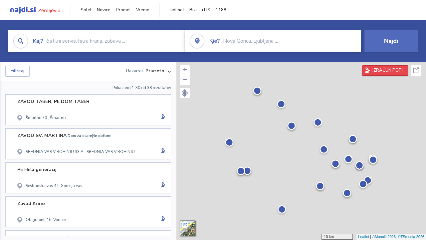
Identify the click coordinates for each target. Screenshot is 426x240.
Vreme (142, 10)
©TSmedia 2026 (411, 237)
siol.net (176, 10)
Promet (123, 10)
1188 (221, 10)
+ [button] (185, 70)
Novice (103, 10)
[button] (185, 93)
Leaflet (363, 237)
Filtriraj (17, 71)
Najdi (391, 41)
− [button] (185, 80)
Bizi (193, 10)
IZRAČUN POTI (387, 70)
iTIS (206, 10)
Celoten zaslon (416, 70)
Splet (86, 10)
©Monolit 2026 (384, 237)
